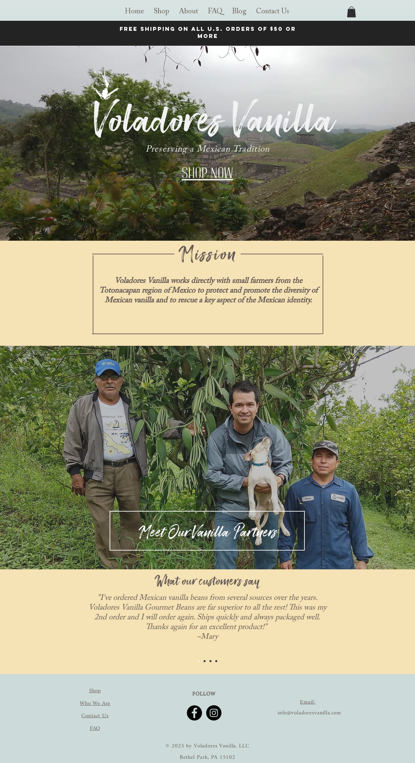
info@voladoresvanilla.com (309, 713)
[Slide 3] (210, 661)
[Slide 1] (199, 661)
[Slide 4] (216, 661)
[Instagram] (213, 713)
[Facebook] (194, 713)
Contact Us (95, 715)
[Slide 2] (207, 556)
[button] (188, 12)
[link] (351, 11)
